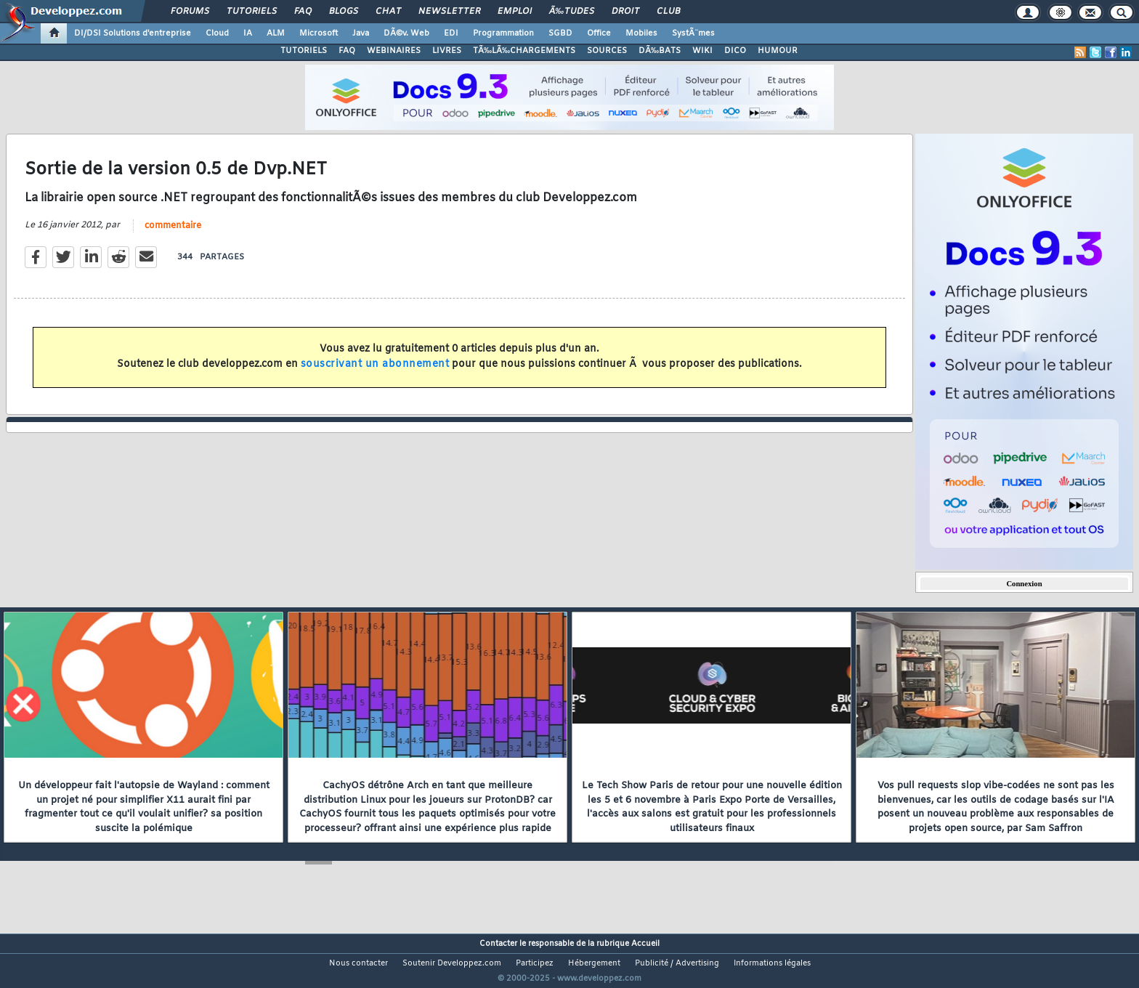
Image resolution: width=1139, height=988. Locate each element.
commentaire (173, 234)
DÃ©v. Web (406, 33)
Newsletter (449, 11)
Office (599, 33)
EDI (451, 33)
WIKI (702, 51)
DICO (735, 51)
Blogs (344, 11)
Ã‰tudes (572, 11)
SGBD (560, 33)
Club (668, 11)
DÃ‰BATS (660, 51)
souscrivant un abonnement (375, 373)
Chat (388, 11)
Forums (190, 11)
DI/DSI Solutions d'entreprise (132, 33)
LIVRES (446, 51)
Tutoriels (251, 11)
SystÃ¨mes (693, 33)
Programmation (503, 33)
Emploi (514, 11)
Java (360, 33)
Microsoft (318, 33)
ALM (276, 33)
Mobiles (641, 33)
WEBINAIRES (394, 51)
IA (247, 33)
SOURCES (607, 51)
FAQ (303, 11)
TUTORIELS (303, 51)
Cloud (217, 33)
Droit (625, 11)
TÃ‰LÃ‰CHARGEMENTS (524, 51)
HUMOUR (778, 51)
